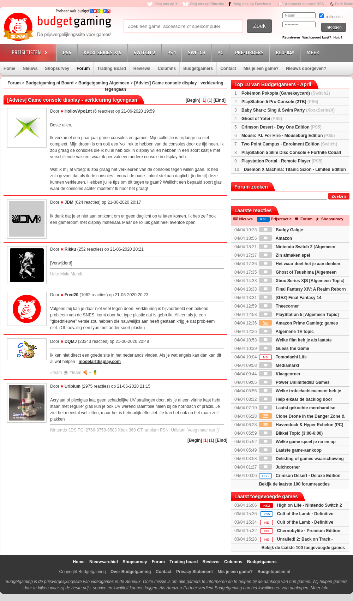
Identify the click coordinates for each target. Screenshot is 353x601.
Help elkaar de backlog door (295, 399)
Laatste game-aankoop (290, 450)
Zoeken (338, 196)
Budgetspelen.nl (273, 571)
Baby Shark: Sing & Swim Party (288, 110)
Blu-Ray (286, 52)
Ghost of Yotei (261, 118)
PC (221, 52)
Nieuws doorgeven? (306, 68)
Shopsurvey (57, 68)
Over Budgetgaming (130, 571)
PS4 (172, 52)
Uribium (72, 386)
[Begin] (193, 100)
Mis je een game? (261, 68)
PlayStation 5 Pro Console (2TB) (279, 101)
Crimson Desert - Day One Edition (281, 127)
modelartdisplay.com (100, 361)
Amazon (275, 238)
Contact (228, 68)
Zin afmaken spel (284, 255)
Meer (313, 52)
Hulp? (337, 37)
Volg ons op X (166, 4)
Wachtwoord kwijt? (316, 37)
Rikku (70, 249)
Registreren (291, 37)
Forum (83, 68)
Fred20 (71, 294)
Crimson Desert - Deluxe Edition (300, 475)
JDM (69, 202)
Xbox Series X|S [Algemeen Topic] (302, 280)
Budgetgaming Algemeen (103, 83)
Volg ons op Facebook (252, 4)
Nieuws (30, 68)
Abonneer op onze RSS (304, 4)
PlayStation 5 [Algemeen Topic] (299, 314)
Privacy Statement (194, 571)
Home (9, 68)
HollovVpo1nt (78, 111)
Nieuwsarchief (103, 561)
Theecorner (279, 306)
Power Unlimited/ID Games (294, 382)
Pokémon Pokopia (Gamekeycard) (285, 93)
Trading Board (111, 68)
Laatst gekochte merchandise (297, 407)
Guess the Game (284, 348)
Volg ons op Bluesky (207, 4)
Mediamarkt (279, 365)
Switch (198, 52)
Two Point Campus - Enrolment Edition (289, 144)
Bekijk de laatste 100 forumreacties (294, 484)
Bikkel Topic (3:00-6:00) (291, 433)
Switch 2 (145, 52)
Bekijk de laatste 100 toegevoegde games (303, 547)
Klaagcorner (279, 373)
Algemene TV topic (286, 331)
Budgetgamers (198, 68)
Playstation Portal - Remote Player (281, 161)
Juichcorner (279, 467)
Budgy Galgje (281, 229)
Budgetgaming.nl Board (49, 83)
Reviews (141, 68)
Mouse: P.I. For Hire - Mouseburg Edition (288, 135)
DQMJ (71, 341)
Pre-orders (250, 52)
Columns (167, 68)
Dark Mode (344, 4)
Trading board (183, 561)
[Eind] (220, 100)
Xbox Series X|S (103, 52)
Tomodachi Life (283, 357)
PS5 (68, 52)
